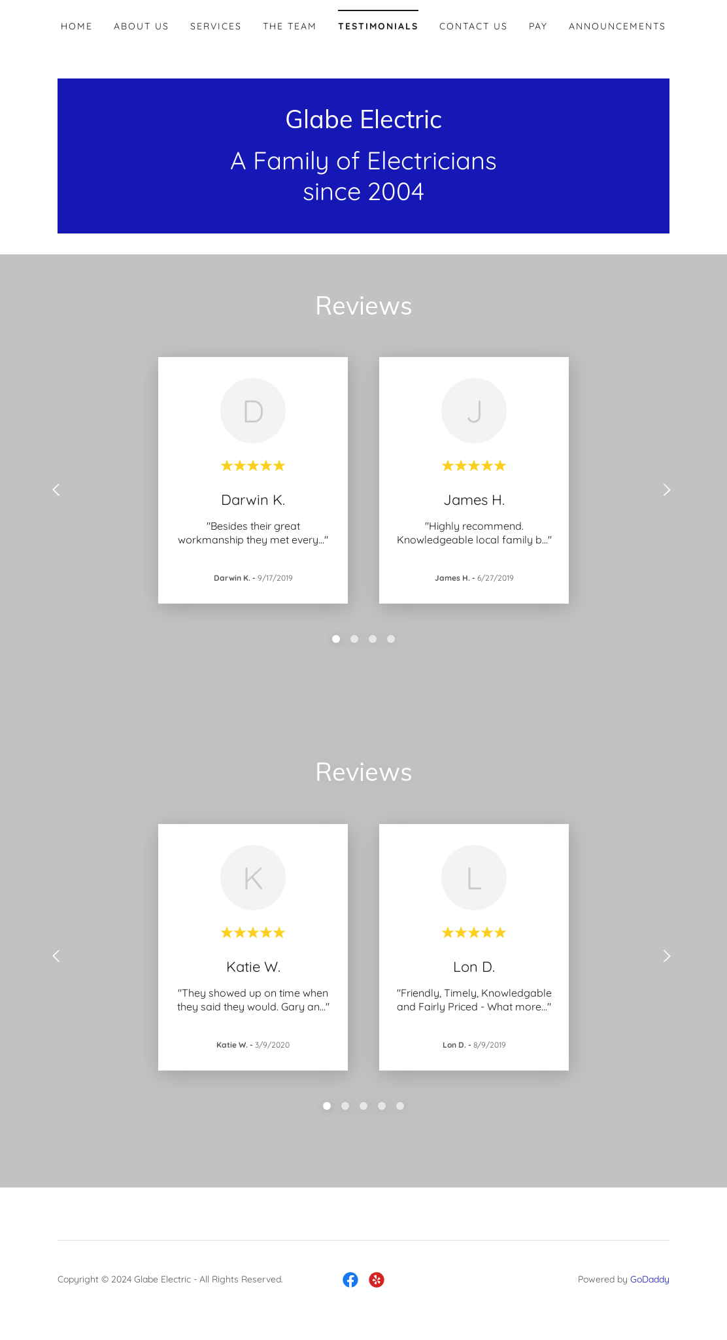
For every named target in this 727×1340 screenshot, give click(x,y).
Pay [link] (538, 26)
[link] (363, 124)
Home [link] (77, 26)
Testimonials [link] (378, 26)
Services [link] (216, 26)
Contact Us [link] (473, 26)
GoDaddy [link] (649, 1279)
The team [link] (290, 26)
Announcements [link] (617, 26)
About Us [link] (141, 26)
